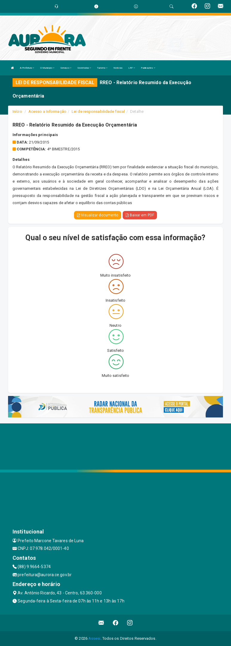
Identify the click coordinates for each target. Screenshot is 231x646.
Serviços (65, 68)
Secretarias (84, 68)
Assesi (94, 638)
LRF (131, 68)
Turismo (102, 68)
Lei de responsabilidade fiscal (98, 111)
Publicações (148, 68)
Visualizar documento (97, 215)
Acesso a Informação (47, 111)
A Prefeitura (27, 68)
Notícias (117, 68)
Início (17, 111)
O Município (47, 68)
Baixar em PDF (140, 215)
